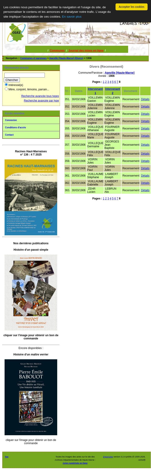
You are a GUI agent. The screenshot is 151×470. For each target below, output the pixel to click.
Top (6, 457)
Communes (57, 50)
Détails (145, 99)
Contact (9, 135)
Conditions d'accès (15, 127)
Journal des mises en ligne (85, 50)
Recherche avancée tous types (40, 96)
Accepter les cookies (131, 7)
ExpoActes (108, 457)
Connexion (11, 120)
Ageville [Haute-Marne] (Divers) (66, 58)
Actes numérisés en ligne (75, 463)
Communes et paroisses (33, 58)
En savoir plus (71, 16)
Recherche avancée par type (41, 100)
